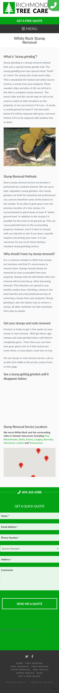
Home (19, 663)
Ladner (20, 442)
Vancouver (9, 442)
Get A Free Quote (29, 676)
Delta (22, 439)
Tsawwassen (36, 442)
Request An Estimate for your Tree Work (22, 625)
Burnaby (48, 439)
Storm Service (25, 673)
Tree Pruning (40, 666)
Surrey (29, 439)
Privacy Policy (15, 682)
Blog (40, 673)
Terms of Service (42, 682)
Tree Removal (34, 663)
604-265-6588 (29, 492)
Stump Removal (21, 669)
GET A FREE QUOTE (29, 21)
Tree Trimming (19, 666)
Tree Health (40, 669)
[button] (29, 28)
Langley (38, 439)
